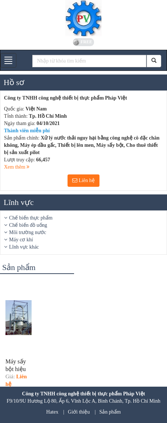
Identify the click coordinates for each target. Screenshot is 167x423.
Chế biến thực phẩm (31, 218)
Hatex (52, 412)
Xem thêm (16, 167)
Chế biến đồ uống (28, 225)
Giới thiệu (79, 412)
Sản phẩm (110, 412)
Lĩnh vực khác (24, 247)
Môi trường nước (27, 232)
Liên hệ (83, 180)
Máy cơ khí (21, 239)
